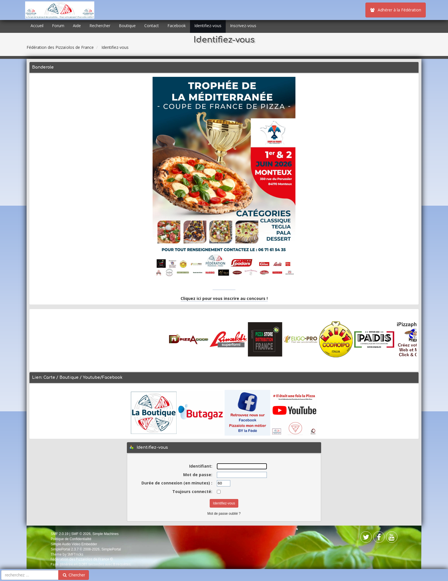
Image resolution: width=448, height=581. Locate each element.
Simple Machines (106, 534)
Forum (58, 25)
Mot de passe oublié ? (224, 514)
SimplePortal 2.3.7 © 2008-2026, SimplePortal (86, 549)
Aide (77, 25)
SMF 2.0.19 (59, 534)
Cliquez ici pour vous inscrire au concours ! (224, 298)
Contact (151, 25)
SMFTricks (75, 554)
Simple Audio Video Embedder (74, 544)
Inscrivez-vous (243, 25)
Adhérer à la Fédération (395, 10)
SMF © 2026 (81, 534)
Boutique (127, 25)
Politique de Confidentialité (71, 539)
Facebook (176, 25)
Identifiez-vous (207, 25)
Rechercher (99, 25)
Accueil (37, 25)
